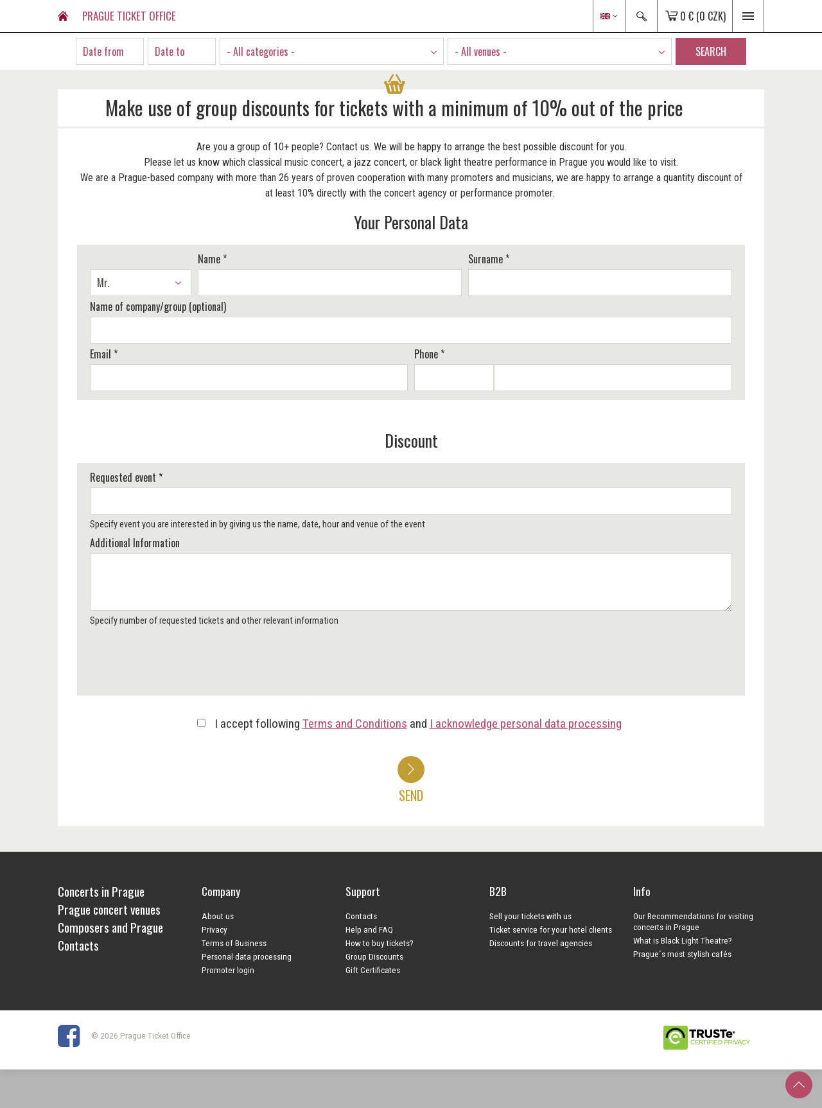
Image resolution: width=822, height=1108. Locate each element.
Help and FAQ (369, 929)
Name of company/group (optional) (158, 306)
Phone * (429, 354)
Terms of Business (234, 943)
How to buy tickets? (379, 943)
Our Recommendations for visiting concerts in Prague (693, 921)
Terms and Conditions (354, 723)
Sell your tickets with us (530, 916)
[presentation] (184, 665)
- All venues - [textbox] (481, 51)
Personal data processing (247, 956)
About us (218, 916)
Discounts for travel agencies (540, 943)
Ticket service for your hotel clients (550, 929)
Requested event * (126, 477)
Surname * (488, 259)
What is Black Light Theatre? (682, 940)
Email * (104, 354)
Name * (212, 259)
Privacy (214, 929)
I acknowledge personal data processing (526, 723)
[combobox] (332, 51)
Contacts (361, 916)
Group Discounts (374, 956)
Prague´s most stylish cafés (682, 954)
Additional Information (135, 542)
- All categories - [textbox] (261, 51)
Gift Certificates (372, 970)
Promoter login (228, 970)
